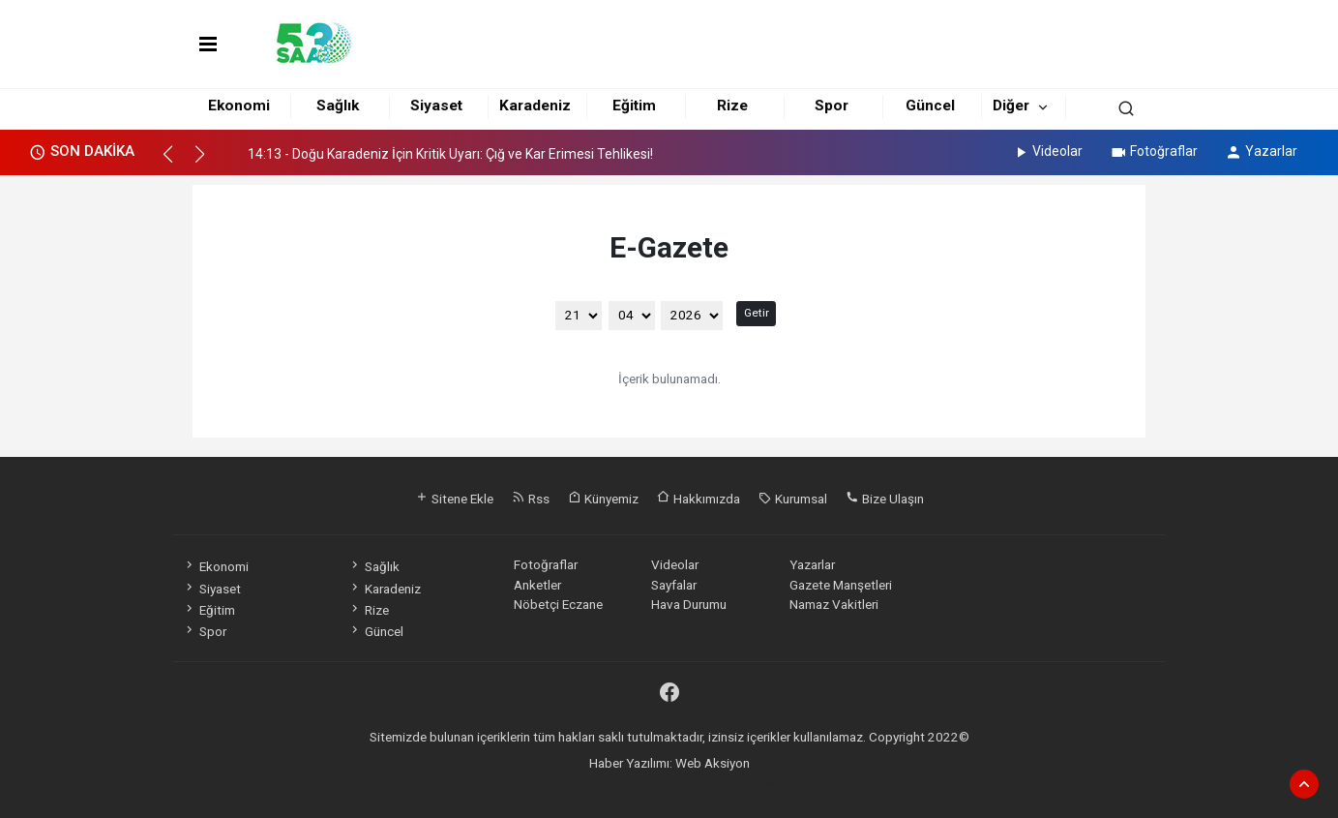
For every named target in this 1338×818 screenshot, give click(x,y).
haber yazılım (747, 782)
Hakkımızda (698, 498)
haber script (820, 782)
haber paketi (598, 782)
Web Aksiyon (712, 763)
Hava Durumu (689, 604)
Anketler (537, 584)
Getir (756, 312)
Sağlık (337, 105)
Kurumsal (792, 498)
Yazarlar (1261, 151)
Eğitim (634, 105)
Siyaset (436, 105)
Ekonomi (239, 105)
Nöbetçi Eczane (558, 604)
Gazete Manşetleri (840, 584)
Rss (531, 498)
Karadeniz (535, 105)
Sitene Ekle (454, 498)
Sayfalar (674, 584)
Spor (831, 105)
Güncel (930, 105)
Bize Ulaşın (885, 498)
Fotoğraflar (1154, 151)
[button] (177, 162)
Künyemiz (603, 498)
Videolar (1047, 151)
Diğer (1011, 105)
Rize (732, 105)
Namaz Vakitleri (833, 604)
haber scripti (672, 782)
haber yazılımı (522, 782)
